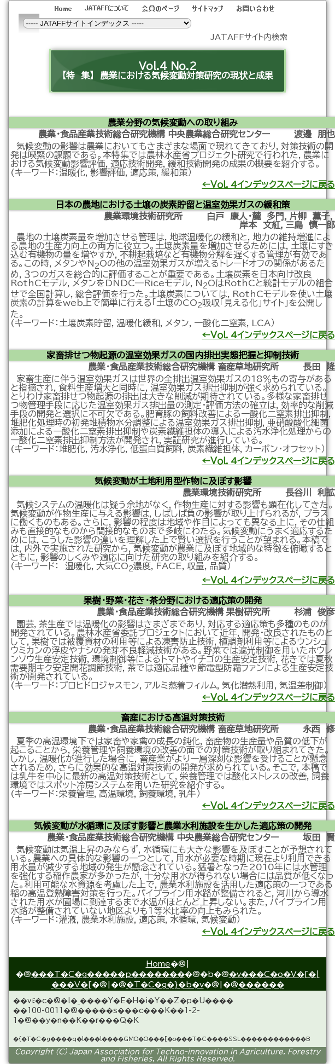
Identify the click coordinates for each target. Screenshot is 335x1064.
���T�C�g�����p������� (108, 974)
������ (261, 984)
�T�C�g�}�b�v (165, 984)
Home (158, 963)
